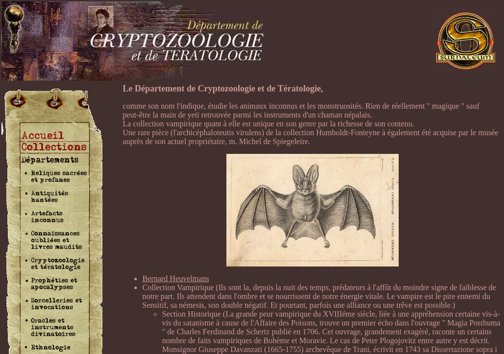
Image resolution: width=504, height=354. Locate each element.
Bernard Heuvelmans (175, 278)
